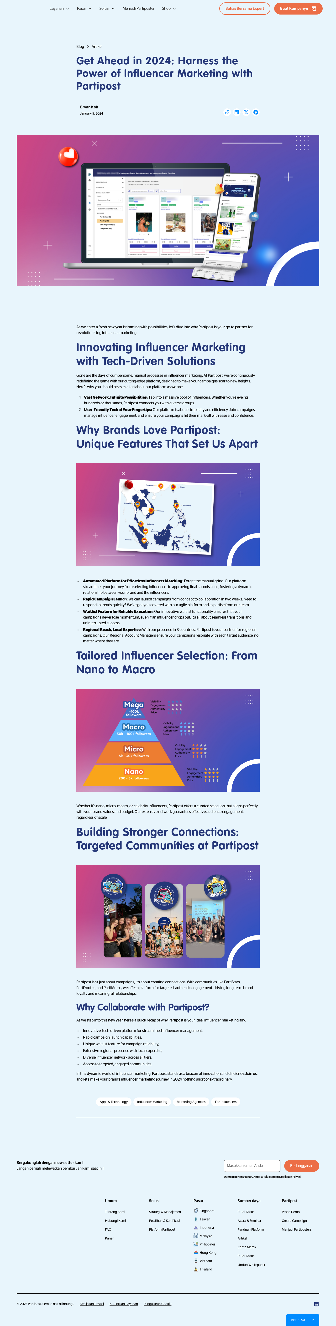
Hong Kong (208, 1252)
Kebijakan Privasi (92, 1304)
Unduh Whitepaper (251, 1264)
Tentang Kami (115, 1212)
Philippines (207, 1244)
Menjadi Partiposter (139, 8)
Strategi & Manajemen (165, 1212)
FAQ (108, 1229)
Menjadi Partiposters (296, 1229)
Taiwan (205, 1219)
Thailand (206, 1269)
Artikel (242, 1238)
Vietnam (206, 1261)
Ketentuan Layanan (124, 1304)
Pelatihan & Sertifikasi (164, 1220)
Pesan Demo (291, 1212)
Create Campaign (294, 1220)
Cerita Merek (247, 1247)
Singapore (207, 1211)
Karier (109, 1238)
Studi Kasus (246, 1212)
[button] (59, 8)
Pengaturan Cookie (157, 1304)
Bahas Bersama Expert (245, 8)
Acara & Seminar (249, 1220)
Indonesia (207, 1227)
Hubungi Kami (115, 1220)
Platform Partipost (162, 1229)
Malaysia (206, 1236)
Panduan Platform (251, 1229)
